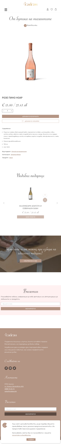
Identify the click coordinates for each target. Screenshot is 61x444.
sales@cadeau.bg (11, 391)
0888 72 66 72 (10, 389)
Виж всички (30, 25)
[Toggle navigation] (6, 10)
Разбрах (31, 439)
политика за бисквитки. (21, 435)
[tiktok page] (14, 368)
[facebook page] (6, 368)
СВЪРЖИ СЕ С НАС (30, 261)
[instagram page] (10, 368)
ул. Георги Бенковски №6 (14, 386)
